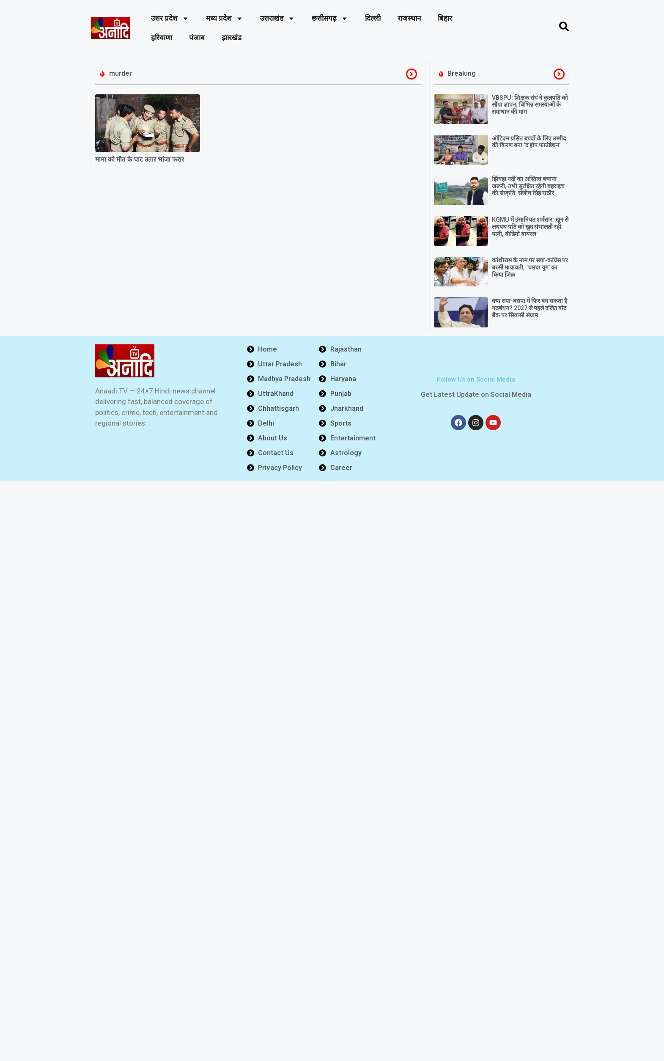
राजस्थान (409, 18)
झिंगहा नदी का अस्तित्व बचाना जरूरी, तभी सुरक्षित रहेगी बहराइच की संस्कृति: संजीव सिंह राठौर (528, 186)
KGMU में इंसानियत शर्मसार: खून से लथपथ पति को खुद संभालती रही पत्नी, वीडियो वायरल (530, 226)
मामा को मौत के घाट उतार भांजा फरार (139, 159)
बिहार (445, 18)
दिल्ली (373, 18)
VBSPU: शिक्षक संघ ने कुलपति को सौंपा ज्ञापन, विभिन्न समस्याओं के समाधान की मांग (530, 104)
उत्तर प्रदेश (170, 18)
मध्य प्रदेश (224, 18)
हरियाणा (161, 37)
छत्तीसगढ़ (330, 18)
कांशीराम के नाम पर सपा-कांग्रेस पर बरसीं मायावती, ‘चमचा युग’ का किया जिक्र (530, 267)
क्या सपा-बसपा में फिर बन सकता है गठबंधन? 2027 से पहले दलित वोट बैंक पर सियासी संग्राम (529, 308)
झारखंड (231, 37)
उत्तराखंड (277, 18)
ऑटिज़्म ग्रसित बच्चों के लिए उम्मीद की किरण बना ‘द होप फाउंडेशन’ (529, 142)
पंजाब (197, 37)
